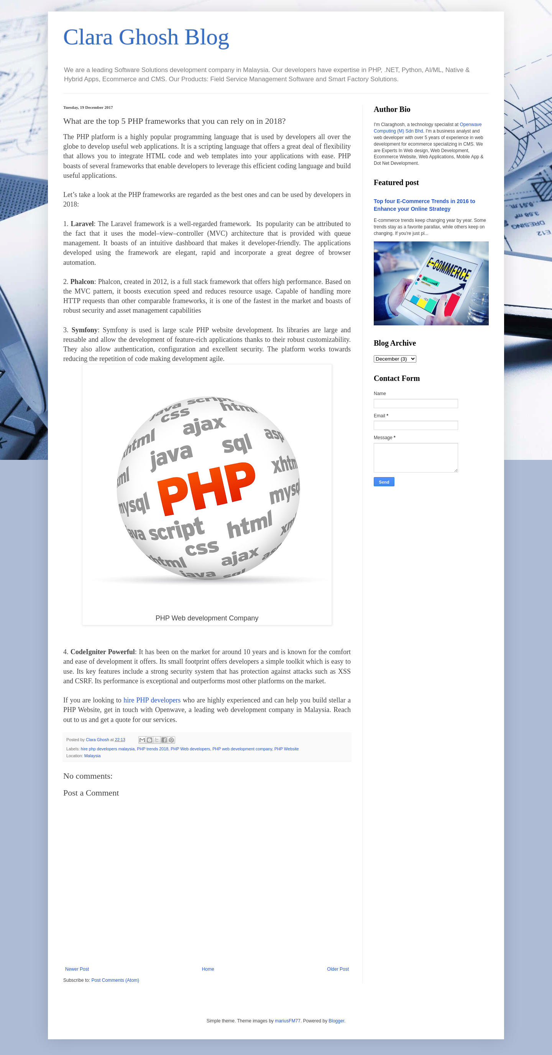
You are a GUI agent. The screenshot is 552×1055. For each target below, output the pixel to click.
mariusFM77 (288, 1021)
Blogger (336, 1021)
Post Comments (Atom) (115, 980)
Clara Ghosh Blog (146, 36)
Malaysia (92, 755)
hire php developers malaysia (108, 749)
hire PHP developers (152, 700)
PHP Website (286, 749)
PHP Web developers (190, 749)
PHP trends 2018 (152, 749)
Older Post (338, 969)
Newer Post (77, 969)
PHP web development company (242, 749)
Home (208, 969)
